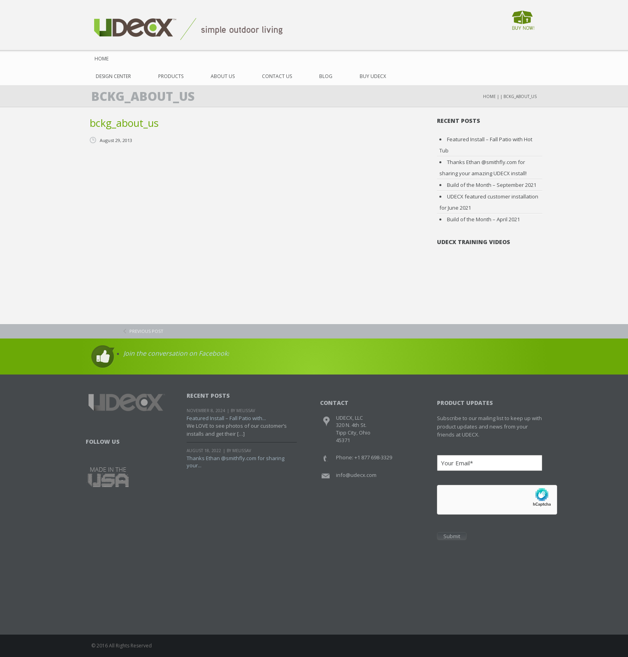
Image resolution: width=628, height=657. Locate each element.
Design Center (113, 76)
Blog (325, 76)
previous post (146, 331)
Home (99, 58)
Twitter (108, 452)
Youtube (123, 452)
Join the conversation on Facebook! (176, 353)
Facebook (93, 452)
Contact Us (277, 76)
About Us (223, 76)
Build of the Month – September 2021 (491, 184)
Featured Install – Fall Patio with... (226, 418)
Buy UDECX (373, 76)
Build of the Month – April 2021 (483, 219)
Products (170, 76)
